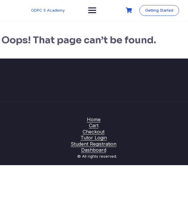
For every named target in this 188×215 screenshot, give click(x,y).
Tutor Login (94, 138)
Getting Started (159, 10)
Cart (93, 125)
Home (94, 119)
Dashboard (93, 150)
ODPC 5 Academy (48, 10)
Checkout (93, 132)
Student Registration (93, 144)
